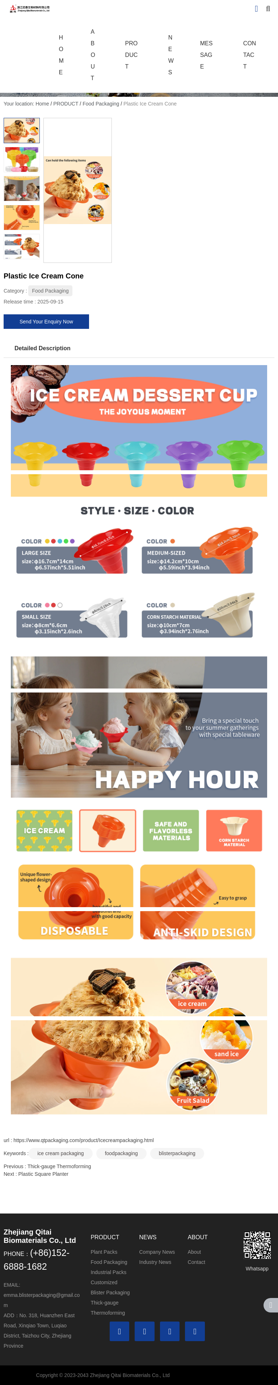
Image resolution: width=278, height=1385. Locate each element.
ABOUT (92, 55)
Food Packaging (101, 104)
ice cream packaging (60, 1153)
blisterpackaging (177, 1153)
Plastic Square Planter (43, 1174)
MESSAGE (206, 55)
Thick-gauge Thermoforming (59, 1166)
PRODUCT (131, 55)
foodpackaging (121, 1153)
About (194, 1252)
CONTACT (249, 55)
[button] (105, 190)
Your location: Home (27, 104)
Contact (196, 1262)
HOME (61, 54)
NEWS (171, 54)
